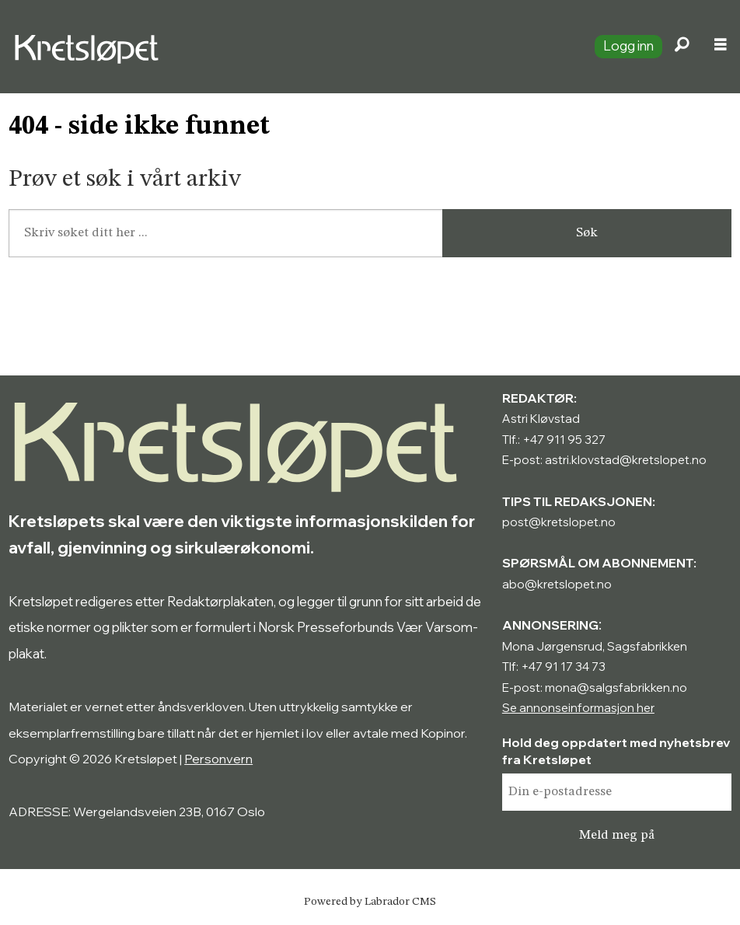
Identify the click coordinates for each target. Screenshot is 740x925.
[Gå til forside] (291, 47)
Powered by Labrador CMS (370, 901)
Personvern (218, 758)
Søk (587, 232)
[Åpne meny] (720, 46)
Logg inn (628, 45)
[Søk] (681, 46)
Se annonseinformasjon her (578, 707)
